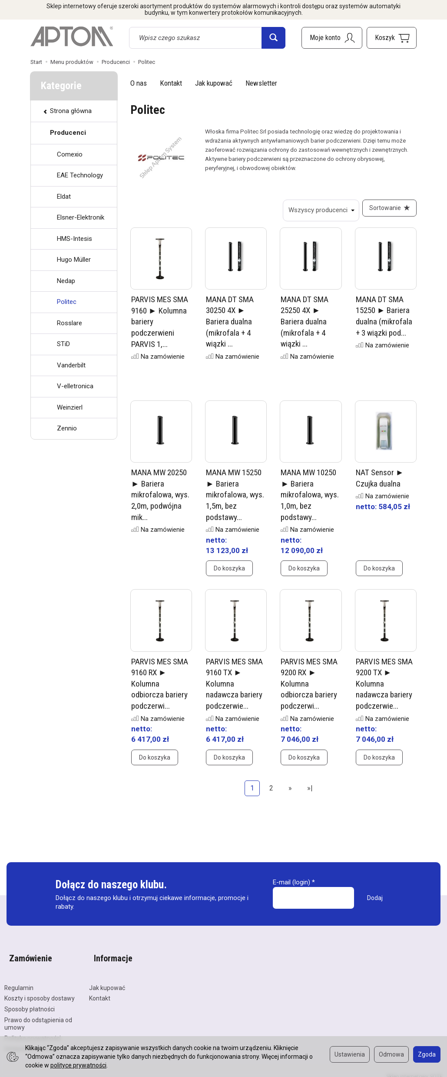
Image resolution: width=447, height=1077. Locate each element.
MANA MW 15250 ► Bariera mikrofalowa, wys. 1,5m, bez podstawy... (235, 499)
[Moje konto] (331, 38)
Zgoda (427, 1054)
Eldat (64, 196)
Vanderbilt (71, 365)
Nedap (66, 281)
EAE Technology (80, 175)
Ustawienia (349, 1054)
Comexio (70, 154)
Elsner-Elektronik (80, 217)
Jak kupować (213, 83)
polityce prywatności (78, 1065)
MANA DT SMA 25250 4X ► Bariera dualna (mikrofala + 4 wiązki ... (304, 326)
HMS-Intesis (74, 239)
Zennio (67, 428)
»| (310, 793)
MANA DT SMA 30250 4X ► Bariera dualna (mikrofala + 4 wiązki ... (230, 326)
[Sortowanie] (387, 210)
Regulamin (18, 981)
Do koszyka (229, 573)
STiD (63, 344)
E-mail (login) (291, 887)
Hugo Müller (74, 259)
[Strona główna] (71, 37)
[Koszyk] (392, 38)
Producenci (68, 133)
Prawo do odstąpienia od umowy (38, 1017)
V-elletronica (75, 386)
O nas (138, 83)
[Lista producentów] (316, 210)
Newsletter (261, 83)
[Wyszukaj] (273, 38)
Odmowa (391, 1054)
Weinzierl (70, 407)
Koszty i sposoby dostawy (39, 992)
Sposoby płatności (29, 1002)
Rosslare (69, 323)
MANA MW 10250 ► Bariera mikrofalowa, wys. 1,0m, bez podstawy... (310, 499)
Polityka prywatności (32, 1031)
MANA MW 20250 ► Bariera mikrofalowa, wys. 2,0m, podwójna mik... (160, 499)
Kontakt (171, 83)
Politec (66, 302)
